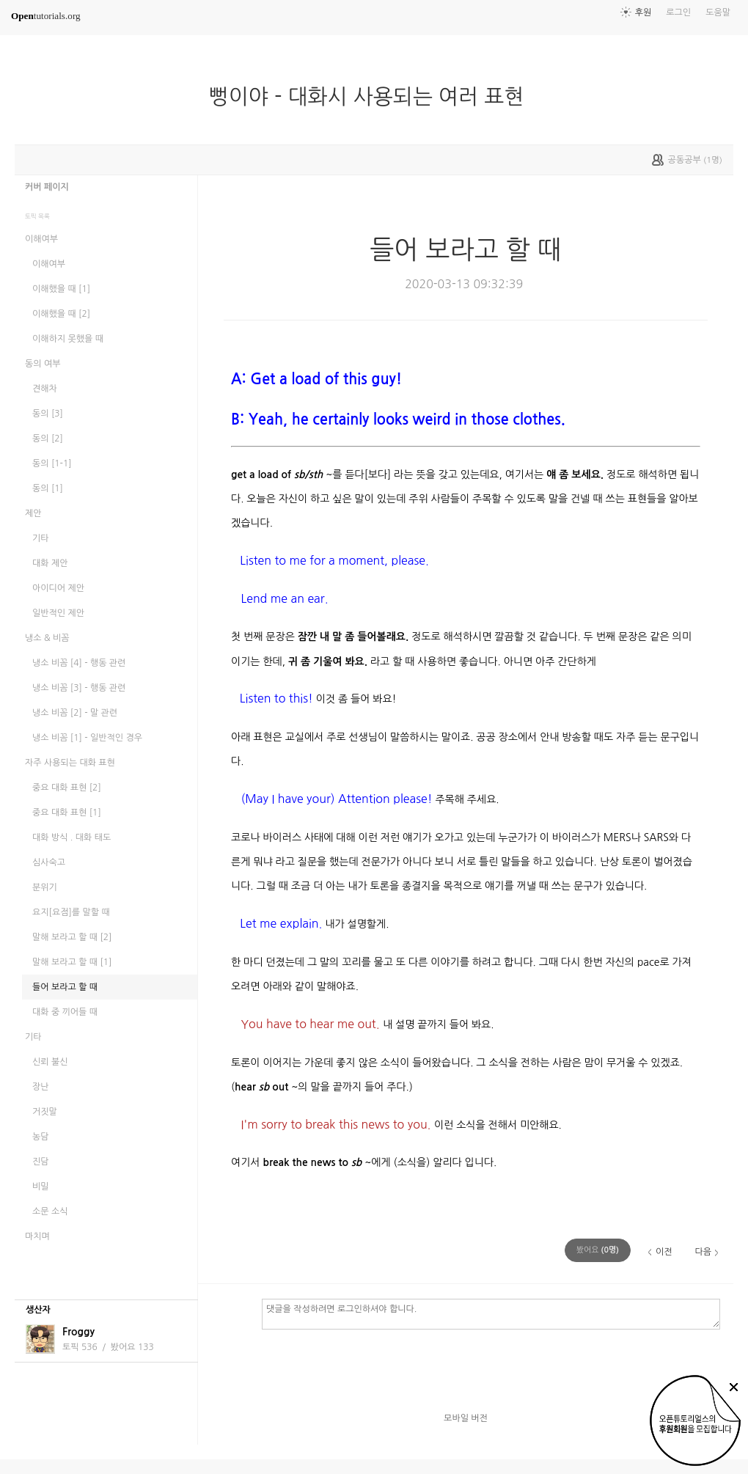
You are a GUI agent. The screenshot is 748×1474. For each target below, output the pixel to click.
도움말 (717, 12)
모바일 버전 (466, 1418)
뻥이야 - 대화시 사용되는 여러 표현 (372, 97)
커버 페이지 (47, 187)
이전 (664, 1251)
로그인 (678, 12)
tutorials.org (46, 15)
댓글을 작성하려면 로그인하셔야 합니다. (491, 1313)
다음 (702, 1251)
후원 (643, 12)
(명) (597, 1250)
